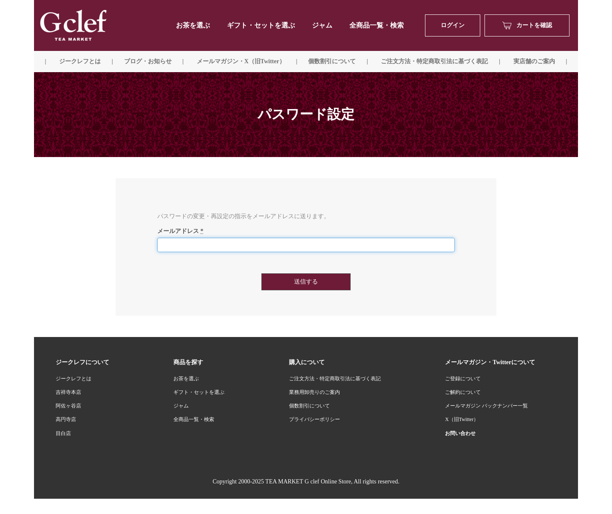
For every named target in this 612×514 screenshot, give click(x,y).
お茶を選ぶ (186, 379)
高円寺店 (66, 419)
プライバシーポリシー (314, 419)
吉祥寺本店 (68, 392)
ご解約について (463, 392)
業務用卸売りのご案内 (314, 392)
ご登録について (463, 379)
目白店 (63, 433)
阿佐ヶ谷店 (68, 406)
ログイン (453, 25)
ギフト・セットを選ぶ (261, 25)
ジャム (322, 25)
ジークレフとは (73, 379)
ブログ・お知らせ (148, 61)
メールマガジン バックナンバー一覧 (486, 406)
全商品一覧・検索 (376, 25)
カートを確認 (527, 25)
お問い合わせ (460, 433)
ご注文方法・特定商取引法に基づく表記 (335, 379)
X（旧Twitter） (462, 419)
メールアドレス (180, 231)
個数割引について (332, 61)
